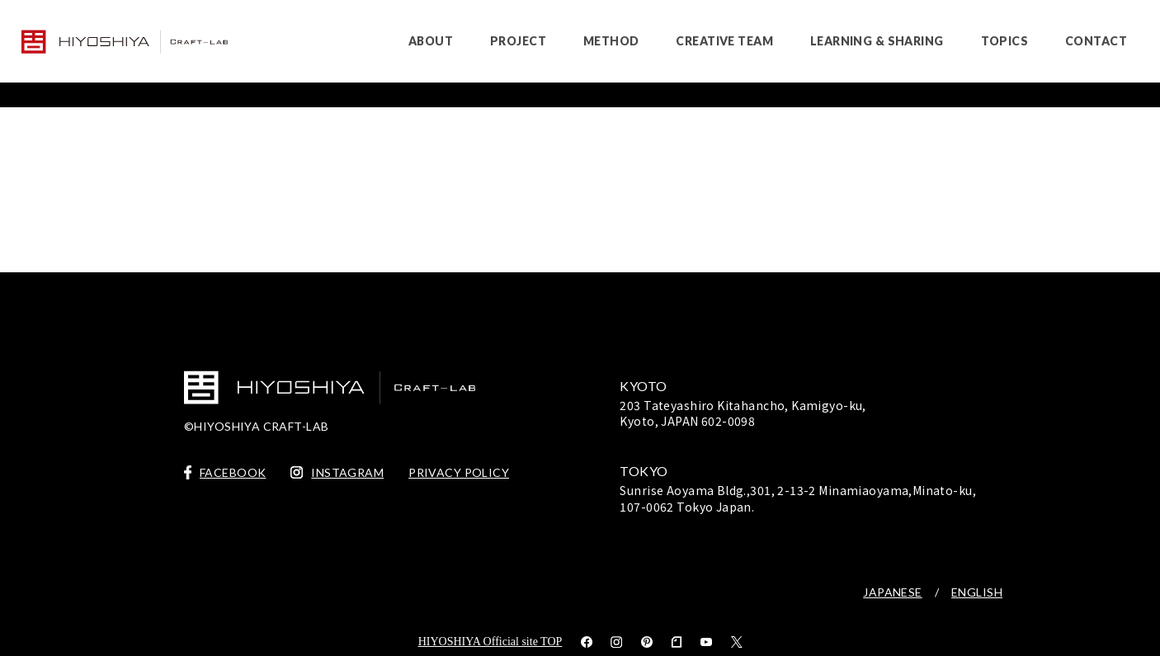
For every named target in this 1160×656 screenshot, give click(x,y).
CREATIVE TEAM (724, 41)
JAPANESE (892, 592)
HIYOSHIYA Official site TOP (490, 641)
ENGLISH (976, 592)
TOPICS (1005, 41)
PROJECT (518, 41)
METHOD (611, 41)
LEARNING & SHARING (877, 41)
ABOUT (430, 41)
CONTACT (1096, 41)
